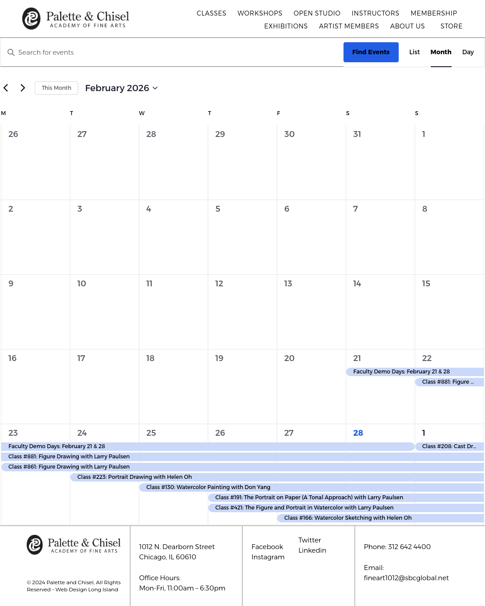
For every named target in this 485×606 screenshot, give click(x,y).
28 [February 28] (358, 433)
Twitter (310, 540)
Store (452, 26)
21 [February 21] (357, 358)
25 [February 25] (151, 433)
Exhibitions (286, 26)
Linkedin (313, 550)
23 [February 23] (13, 433)
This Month (56, 87)
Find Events (371, 52)
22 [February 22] (427, 358)
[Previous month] (5, 88)
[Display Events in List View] (414, 52)
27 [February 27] (289, 433)
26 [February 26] (220, 433)
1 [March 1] (423, 433)
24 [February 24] (82, 433)
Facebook (267, 546)
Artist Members (349, 26)
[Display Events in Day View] (468, 52)
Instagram (268, 557)
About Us (409, 26)
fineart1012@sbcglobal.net (406, 578)
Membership (434, 13)
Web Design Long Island (87, 589)
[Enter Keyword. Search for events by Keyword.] (172, 52)
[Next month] (22, 88)
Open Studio (317, 13)
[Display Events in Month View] (441, 52)
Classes (211, 13)
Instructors (376, 13)
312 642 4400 (409, 546)
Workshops (260, 13)
